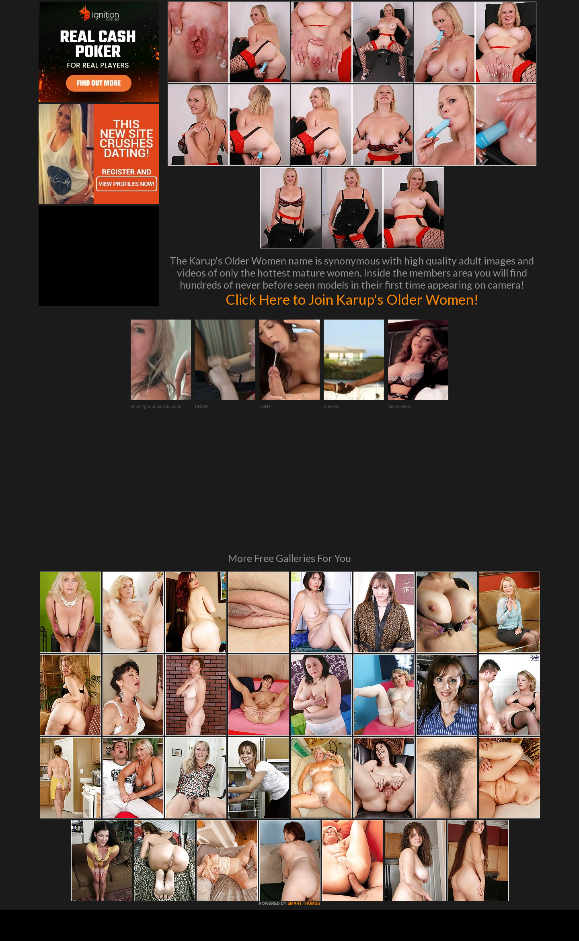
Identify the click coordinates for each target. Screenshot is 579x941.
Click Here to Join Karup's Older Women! (351, 299)
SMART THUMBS (303, 793)
